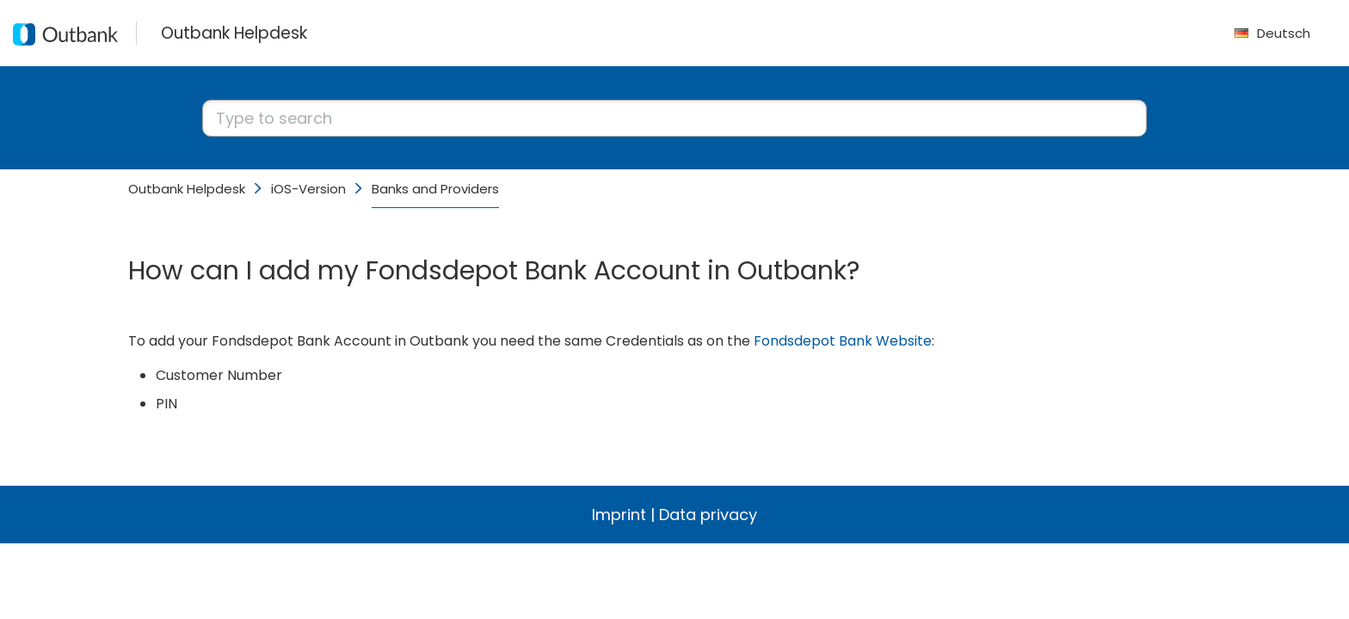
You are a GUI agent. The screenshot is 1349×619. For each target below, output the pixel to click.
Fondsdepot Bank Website (843, 341)
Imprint (619, 514)
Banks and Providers (435, 189)
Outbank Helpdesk (186, 189)
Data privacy (708, 514)
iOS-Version (308, 189)
